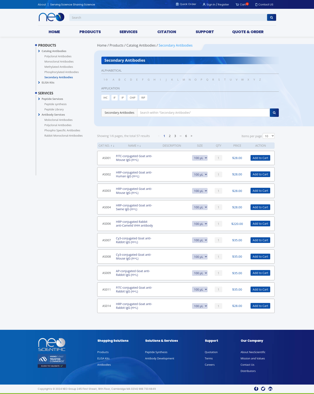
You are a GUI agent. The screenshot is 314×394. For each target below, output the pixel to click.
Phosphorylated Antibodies (61, 72)
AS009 (106, 273)
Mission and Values (253, 358)
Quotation (211, 352)
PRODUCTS (90, 31)
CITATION (166, 31)
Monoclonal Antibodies (59, 61)
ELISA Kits (48, 82)
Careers (210, 365)
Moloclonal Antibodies (58, 120)
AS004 (106, 207)
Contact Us (248, 365)
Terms (209, 358)
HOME (54, 31)
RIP (143, 97)
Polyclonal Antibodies (57, 56)
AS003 (106, 191)
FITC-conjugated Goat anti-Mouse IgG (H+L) (134, 158)
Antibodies (104, 365)
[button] (39, 51)
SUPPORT (205, 31)
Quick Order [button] (188, 4)
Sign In (211, 5)
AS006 (106, 224)
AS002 (106, 174)
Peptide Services (52, 99)
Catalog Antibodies (54, 51)
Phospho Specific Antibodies (62, 130)
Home (102, 45)
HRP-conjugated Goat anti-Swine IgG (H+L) (134, 207)
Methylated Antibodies (58, 67)
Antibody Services (53, 114)
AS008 (106, 256)
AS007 (106, 240)
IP (122, 97)
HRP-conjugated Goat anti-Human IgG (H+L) (134, 174)
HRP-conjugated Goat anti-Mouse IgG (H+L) (134, 190)
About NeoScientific (253, 352)
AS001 (106, 158)
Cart (243, 5)
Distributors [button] (248, 371)
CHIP (132, 97)
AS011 (106, 289)
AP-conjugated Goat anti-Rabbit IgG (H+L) (133, 273)
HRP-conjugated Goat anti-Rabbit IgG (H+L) (134, 306)
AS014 (106, 306)
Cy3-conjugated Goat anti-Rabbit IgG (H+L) (133, 240)
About (42, 4)
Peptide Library (54, 109)
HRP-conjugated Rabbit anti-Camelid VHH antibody (134, 223)
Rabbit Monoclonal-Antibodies (63, 135)
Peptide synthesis (55, 104)
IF (115, 97)
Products (103, 352)
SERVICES (128, 31)
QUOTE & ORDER (248, 31)
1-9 (105, 79)
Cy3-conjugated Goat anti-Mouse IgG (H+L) (133, 256)
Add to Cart (260, 158)
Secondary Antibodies (58, 77)
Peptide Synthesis (156, 352)
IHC (105, 97)
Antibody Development (159, 358)
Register (223, 5)
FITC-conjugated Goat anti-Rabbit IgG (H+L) (134, 289)
